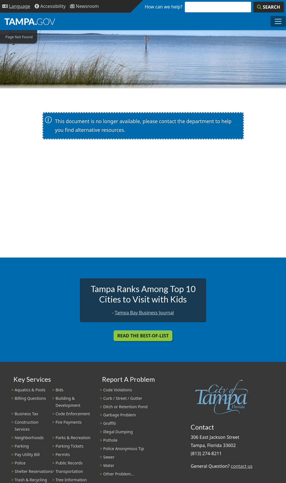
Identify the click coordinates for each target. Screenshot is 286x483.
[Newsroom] (84, 6)
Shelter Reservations (34, 471)
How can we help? (164, 7)
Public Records (69, 463)
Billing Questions (30, 398)
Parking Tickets (70, 446)
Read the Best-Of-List (143, 336)
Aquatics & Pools (30, 389)
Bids (60, 389)
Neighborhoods (29, 437)
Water (108, 465)
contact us (242, 466)
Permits (63, 454)
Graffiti (109, 423)
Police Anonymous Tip (123, 448)
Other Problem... (118, 474)
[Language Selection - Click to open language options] (16, 6)
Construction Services (27, 425)
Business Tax (26, 413)
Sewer (108, 457)
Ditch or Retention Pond (125, 406)
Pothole (110, 440)
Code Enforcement (73, 413)
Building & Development (68, 402)
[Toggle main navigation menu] (278, 21)
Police (20, 463)
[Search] (268, 7)
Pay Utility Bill (27, 454)
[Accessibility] (50, 6)
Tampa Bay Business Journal (144, 313)
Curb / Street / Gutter (122, 398)
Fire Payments (69, 422)
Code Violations (117, 389)
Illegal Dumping (118, 431)
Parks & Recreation (73, 437)
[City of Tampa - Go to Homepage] (29, 21)
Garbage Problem (119, 414)
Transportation (69, 471)
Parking (22, 446)
